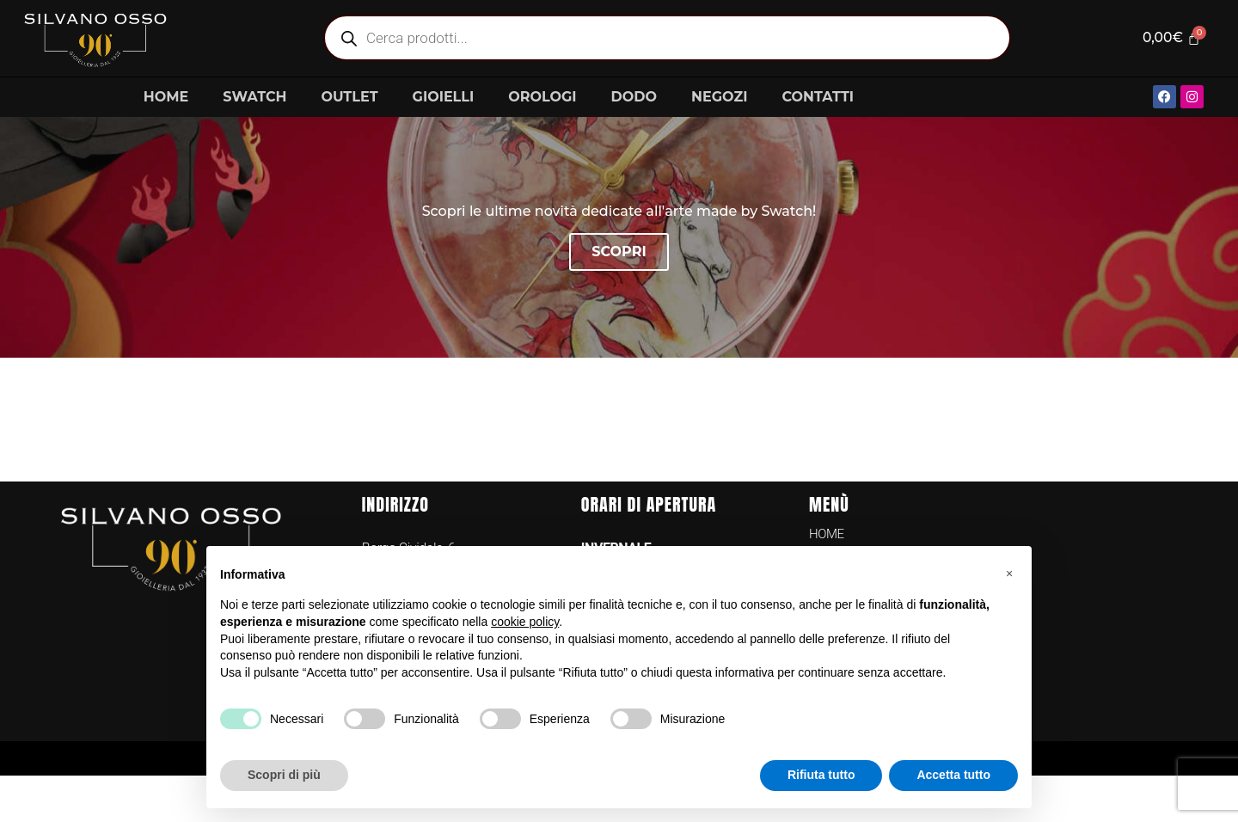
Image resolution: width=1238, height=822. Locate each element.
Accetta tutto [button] (953, 775)
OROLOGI (542, 97)
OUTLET (349, 97)
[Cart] (1169, 38)
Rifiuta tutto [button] (821, 775)
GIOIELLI (444, 97)
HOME (166, 97)
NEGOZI (719, 97)
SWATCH (254, 97)
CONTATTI (817, 97)
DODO (634, 97)
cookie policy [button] (525, 622)
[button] (1009, 573)
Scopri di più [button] (284, 775)
